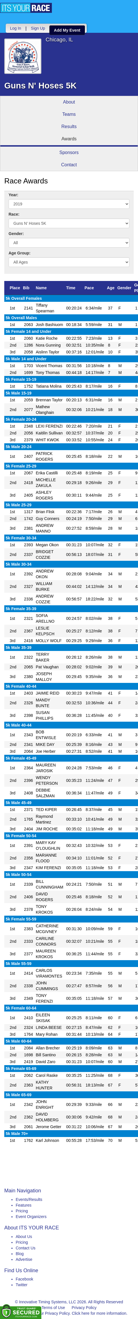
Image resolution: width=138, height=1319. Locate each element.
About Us (24, 1236)
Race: (14, 214)
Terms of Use (53, 1307)
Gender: (16, 233)
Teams (69, 114)
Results (68, 126)
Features (23, 1205)
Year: (13, 195)
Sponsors (69, 152)
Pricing (22, 1211)
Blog (20, 1253)
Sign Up (38, 28)
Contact (69, 164)
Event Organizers (31, 1216)
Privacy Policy (84, 1307)
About (69, 102)
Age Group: (20, 253)
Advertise (24, 1259)
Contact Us (25, 1248)
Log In (15, 28)
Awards (68, 138)
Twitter (21, 1284)
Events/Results (29, 1199)
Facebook (24, 1279)
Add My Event (67, 30)
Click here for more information (99, 1313)
